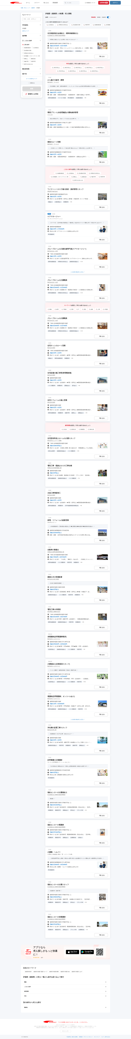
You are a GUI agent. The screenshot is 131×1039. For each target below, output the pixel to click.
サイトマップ (97, 1036)
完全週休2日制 (75, 25)
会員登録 (104, 2)
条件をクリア (25, 31)
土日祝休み (50, 25)
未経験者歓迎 (97, 25)
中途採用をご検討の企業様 (72, 1036)
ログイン (115, 2)
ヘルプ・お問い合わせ (105, 1036)
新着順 (98, 17)
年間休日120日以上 (62, 25)
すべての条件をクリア (31, 78)
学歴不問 (86, 25)
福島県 (33, 7)
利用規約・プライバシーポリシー (86, 1036)
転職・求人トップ (25, 7)
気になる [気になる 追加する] (102, 56)
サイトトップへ (65, 1031)
